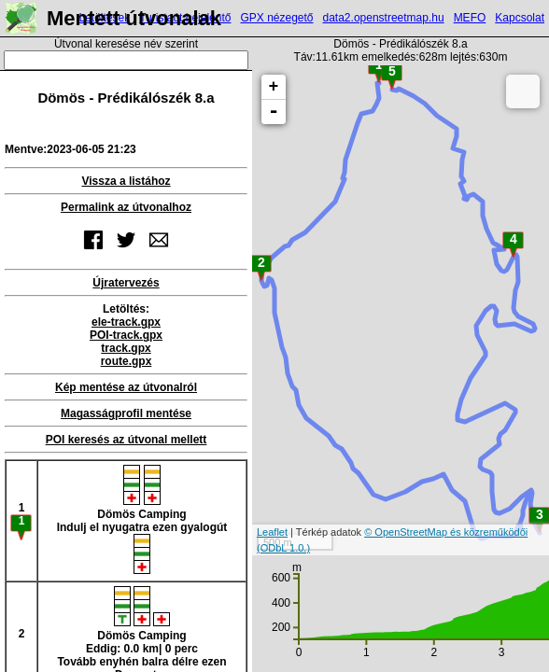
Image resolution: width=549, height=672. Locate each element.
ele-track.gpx (126, 322)
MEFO (470, 17)
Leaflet (272, 532)
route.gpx (126, 361)
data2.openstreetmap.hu (383, 17)
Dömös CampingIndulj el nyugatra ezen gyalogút (142, 519)
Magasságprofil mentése (126, 413)
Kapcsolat (519, 17)
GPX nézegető (276, 17)
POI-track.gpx (126, 335)
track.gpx (125, 348)
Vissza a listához (125, 181)
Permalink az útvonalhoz (126, 207)
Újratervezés (125, 282)
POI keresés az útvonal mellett (126, 439)
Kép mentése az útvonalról (126, 387)
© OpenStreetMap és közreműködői (446, 532)
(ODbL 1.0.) (283, 547)
